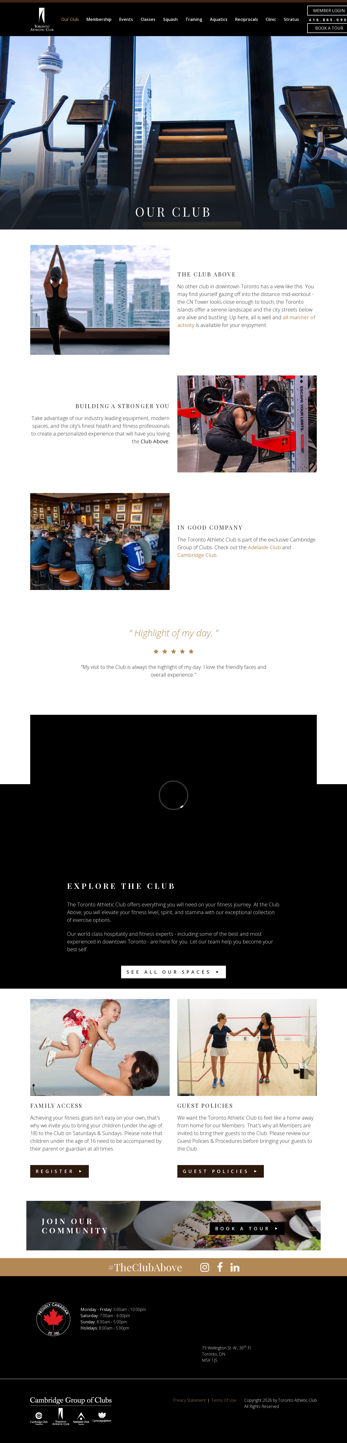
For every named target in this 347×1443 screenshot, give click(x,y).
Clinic (271, 19)
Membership (99, 19)
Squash (170, 19)
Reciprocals (246, 19)
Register (55, 1171)
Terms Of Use (223, 1400)
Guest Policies (216, 1171)
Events (126, 19)
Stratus (291, 19)
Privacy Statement (189, 1400)
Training (193, 19)
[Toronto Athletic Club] (41, 19)
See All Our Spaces (169, 972)
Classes (148, 19)
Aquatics (218, 19)
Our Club (70, 19)
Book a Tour (242, 1228)
